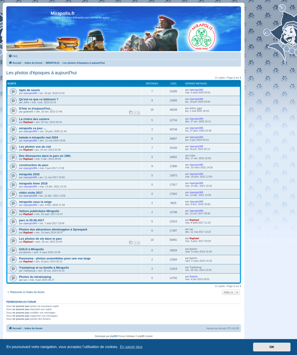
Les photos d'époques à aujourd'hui (41, 72)
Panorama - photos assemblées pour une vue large (55, 258)
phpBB (113, 336)
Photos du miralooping (35, 276)
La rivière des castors (34, 119)
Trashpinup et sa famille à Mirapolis (44, 267)
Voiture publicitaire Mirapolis (39, 211)
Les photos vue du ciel (35, 146)
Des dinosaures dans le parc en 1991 (45, 156)
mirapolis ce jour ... (32, 128)
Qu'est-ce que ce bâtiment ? (38, 99)
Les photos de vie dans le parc (40, 238)
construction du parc (33, 165)
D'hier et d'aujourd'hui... (35, 108)
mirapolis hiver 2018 (33, 183)
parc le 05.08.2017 (31, 220)
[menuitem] (13, 56)
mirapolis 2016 (29, 174)
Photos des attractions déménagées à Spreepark (53, 229)
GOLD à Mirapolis (31, 249)
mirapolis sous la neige (35, 202)
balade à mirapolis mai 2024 (38, 137)
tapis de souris (29, 90)
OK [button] (271, 347)
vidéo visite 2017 (31, 192)
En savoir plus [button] (131, 347)
